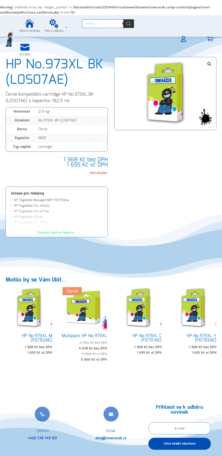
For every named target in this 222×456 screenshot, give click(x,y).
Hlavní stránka (30, 31)
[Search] (128, 23)
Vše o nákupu (54, 31)
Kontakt (25, 54)
